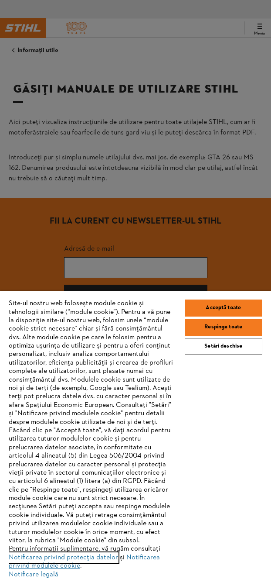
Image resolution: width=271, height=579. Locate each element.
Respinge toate (223, 327)
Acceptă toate (223, 308)
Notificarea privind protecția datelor (63, 557)
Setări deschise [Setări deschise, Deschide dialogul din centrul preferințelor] (223, 346)
